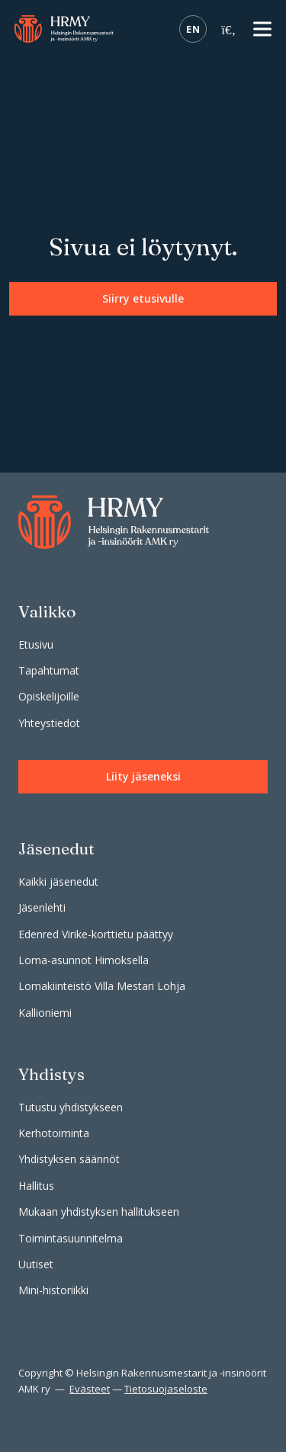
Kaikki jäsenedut (58, 881)
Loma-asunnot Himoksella (83, 960)
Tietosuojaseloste (165, 1389)
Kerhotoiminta (53, 1133)
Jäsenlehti (42, 907)
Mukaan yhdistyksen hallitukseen (98, 1211)
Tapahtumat (48, 670)
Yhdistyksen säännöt (69, 1159)
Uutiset (35, 1264)
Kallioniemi (45, 1012)
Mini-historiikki (53, 1290)
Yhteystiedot (49, 723)
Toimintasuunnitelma (70, 1238)
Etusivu (35, 644)
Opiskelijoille (48, 696)
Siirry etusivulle (143, 298)
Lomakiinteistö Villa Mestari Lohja (101, 986)
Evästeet (89, 1389)
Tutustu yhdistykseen (70, 1107)
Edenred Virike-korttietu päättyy (95, 934)
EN (193, 29)
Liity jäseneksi (143, 776)
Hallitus (36, 1185)
